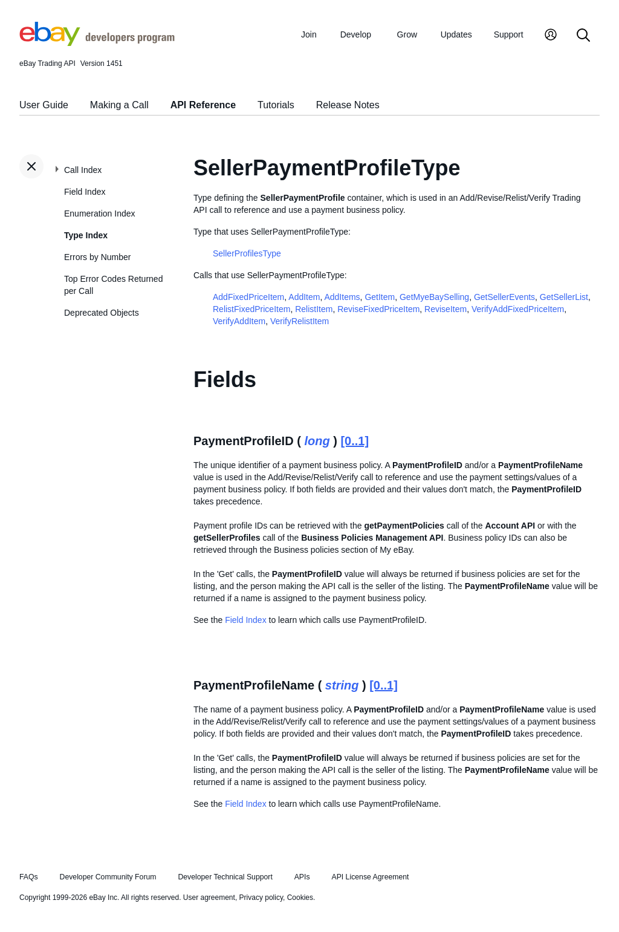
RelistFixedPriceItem (251, 309)
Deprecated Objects (101, 313)
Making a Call (119, 105)
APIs (302, 877)
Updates (456, 34)
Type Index (86, 235)
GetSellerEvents (504, 297)
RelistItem (313, 309)
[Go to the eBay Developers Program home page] (97, 43)
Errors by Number (97, 257)
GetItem (380, 297)
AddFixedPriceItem (248, 297)
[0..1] (354, 441)
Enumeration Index (99, 213)
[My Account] (550, 36)
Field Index (84, 192)
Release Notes (348, 105)
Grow (407, 34)
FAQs (28, 877)
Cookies (300, 897)
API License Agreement (370, 877)
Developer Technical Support (225, 877)
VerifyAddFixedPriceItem (518, 309)
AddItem (304, 297)
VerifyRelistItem (299, 321)
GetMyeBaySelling (434, 297)
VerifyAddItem (239, 321)
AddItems (342, 297)
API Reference (203, 105)
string (342, 685)
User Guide (43, 105)
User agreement (209, 897)
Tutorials (276, 105)
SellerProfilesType (247, 253)
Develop (355, 34)
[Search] (583, 36)
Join (309, 34)
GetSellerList (564, 297)
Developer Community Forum (108, 877)
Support (508, 34)
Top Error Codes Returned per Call (113, 285)
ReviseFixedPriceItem (378, 309)
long (316, 441)
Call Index (83, 170)
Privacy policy (261, 897)
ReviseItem (445, 309)
